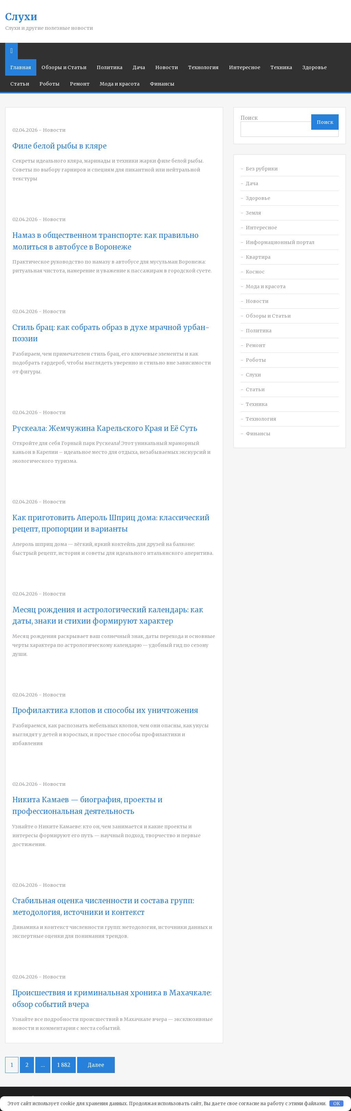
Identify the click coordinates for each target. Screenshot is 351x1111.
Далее (96, 1065)
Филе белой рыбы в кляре (59, 146)
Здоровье (314, 67)
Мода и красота (120, 84)
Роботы (49, 84)
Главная (20, 67)
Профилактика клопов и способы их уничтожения (105, 710)
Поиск (249, 118)
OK (336, 1104)
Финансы (162, 84)
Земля (253, 213)
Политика (109, 67)
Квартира (258, 257)
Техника (281, 67)
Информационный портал (280, 242)
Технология (203, 67)
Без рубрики (262, 169)
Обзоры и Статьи (63, 67)
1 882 (63, 1065)
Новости (166, 67)
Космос (255, 272)
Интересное (244, 67)
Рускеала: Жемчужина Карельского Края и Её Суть (104, 428)
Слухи (21, 17)
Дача (139, 67)
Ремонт (79, 84)
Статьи (19, 84)
